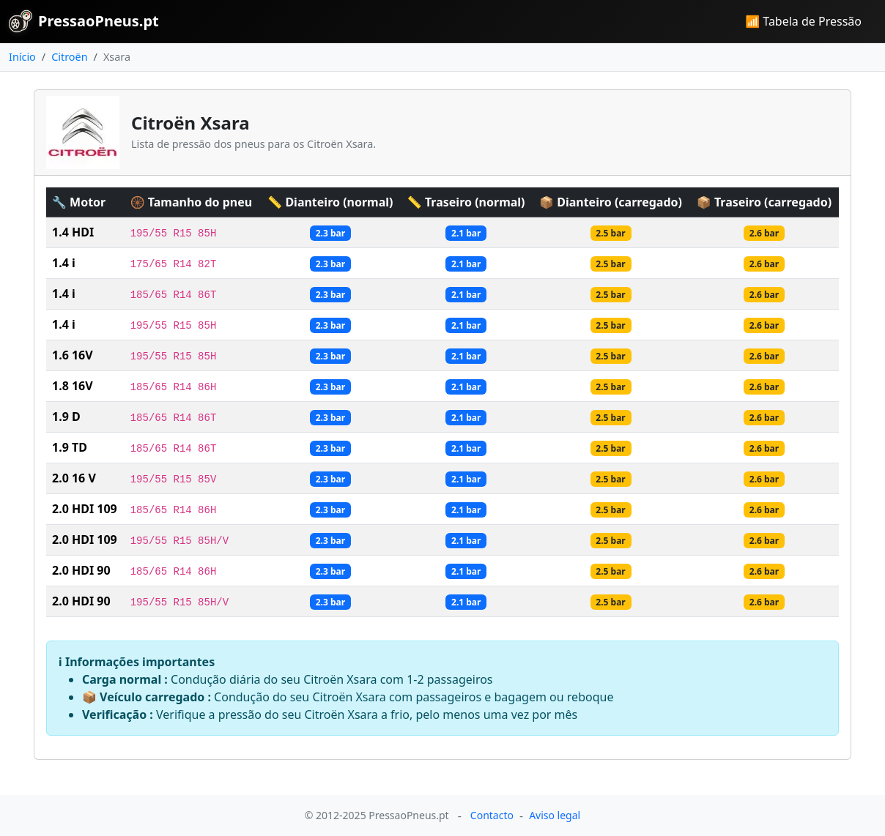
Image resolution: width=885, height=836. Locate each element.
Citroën (69, 57)
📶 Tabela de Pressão (803, 21)
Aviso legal (554, 815)
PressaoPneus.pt (84, 21)
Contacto (492, 815)
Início (22, 57)
